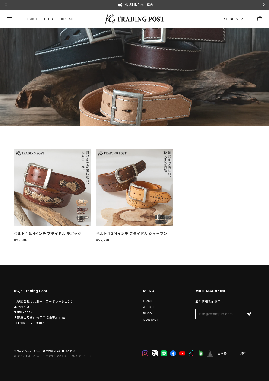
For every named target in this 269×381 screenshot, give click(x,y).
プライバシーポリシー (27, 351)
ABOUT (32, 19)
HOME (148, 301)
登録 (249, 314)
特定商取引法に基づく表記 (59, 351)
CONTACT (67, 19)
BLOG (48, 19)
